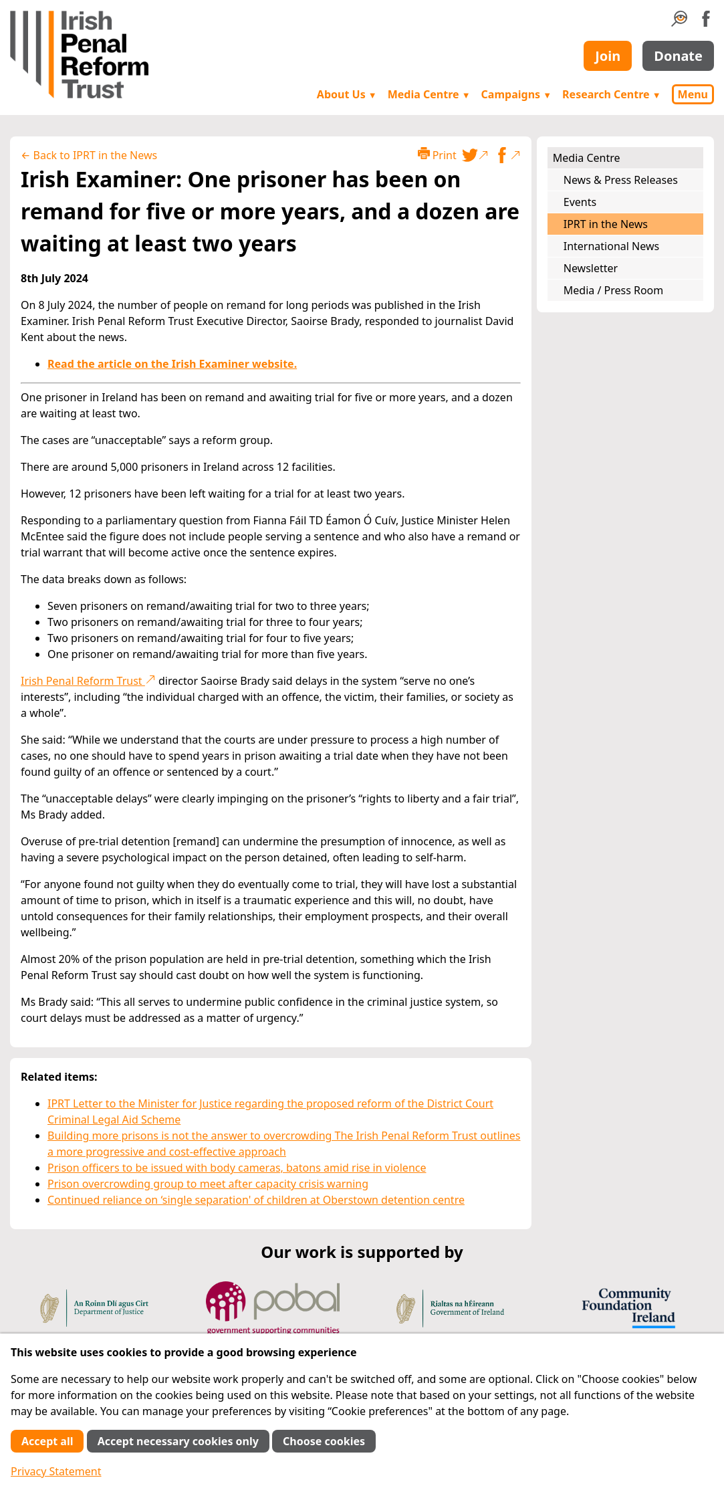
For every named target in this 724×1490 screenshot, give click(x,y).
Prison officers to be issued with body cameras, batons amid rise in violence (236, 1167)
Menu (693, 94)
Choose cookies (324, 1441)
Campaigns (516, 94)
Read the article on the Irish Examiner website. (172, 363)
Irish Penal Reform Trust (88, 680)
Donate (678, 56)
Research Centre (611, 94)
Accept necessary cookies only (178, 1441)
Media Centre (429, 94)
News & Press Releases (621, 180)
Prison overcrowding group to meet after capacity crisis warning (207, 1183)
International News (611, 246)
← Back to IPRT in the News (89, 155)
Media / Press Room (614, 290)
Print (437, 155)
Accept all (47, 1441)
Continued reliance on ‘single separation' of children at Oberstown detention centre (256, 1199)
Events (580, 202)
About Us (347, 94)
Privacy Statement (56, 1471)
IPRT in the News (606, 224)
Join (607, 56)
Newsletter (591, 268)
